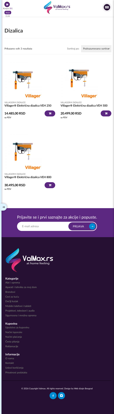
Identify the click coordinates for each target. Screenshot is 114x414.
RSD (8, 12)
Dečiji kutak (11, 301)
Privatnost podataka (16, 372)
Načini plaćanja (13, 337)
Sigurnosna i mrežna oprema (20, 315)
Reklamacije (11, 346)
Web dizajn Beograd (83, 388)
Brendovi (10, 292)
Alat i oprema (12, 282)
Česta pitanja (12, 341)
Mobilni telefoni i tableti (18, 306)
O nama (9, 358)
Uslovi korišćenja (14, 368)
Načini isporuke (13, 332)
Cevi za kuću (12, 297)
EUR (8, 16)
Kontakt (9, 363)
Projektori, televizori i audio (20, 311)
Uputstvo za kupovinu (17, 327)
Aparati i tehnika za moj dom (21, 287)
